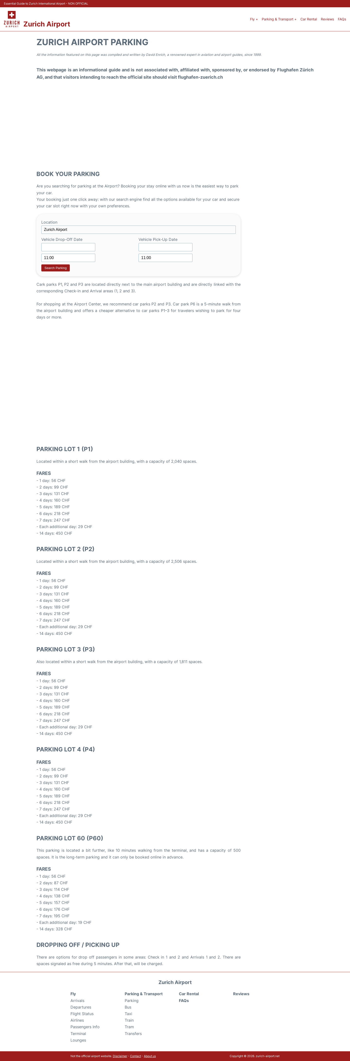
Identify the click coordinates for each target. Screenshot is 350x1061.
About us (150, 1056)
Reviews (327, 19)
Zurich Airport (46, 24)
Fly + (254, 19)
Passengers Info (85, 1026)
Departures (80, 1007)
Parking (132, 1000)
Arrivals (77, 1000)
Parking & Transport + (279, 19)
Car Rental (308, 19)
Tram (129, 1026)
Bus (128, 1007)
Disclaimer (120, 1056)
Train (129, 1020)
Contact (135, 1056)
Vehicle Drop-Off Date (61, 239)
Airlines (77, 1020)
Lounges (78, 1040)
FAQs (342, 19)
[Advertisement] (175, 126)
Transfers (133, 1033)
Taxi (128, 1013)
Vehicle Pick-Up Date (158, 239)
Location (49, 222)
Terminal (78, 1033)
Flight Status (82, 1013)
